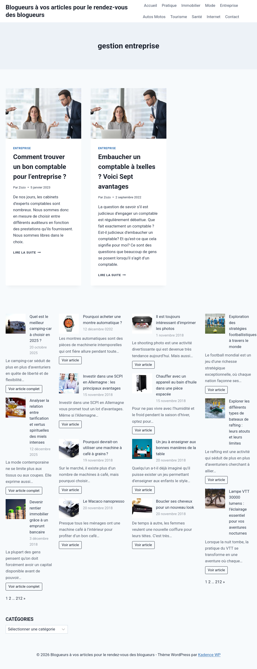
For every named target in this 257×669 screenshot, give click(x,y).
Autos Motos (154, 16)
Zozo (22, 187)
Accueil (150, 5)
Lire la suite (27, 252)
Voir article (70, 360)
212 (19, 598)
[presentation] (43, 113)
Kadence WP (209, 654)
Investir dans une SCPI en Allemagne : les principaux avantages (103, 382)
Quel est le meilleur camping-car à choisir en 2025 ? (41, 328)
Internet (213, 16)
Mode (210, 5)
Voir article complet (24, 389)
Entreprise (229, 5)
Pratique (169, 5)
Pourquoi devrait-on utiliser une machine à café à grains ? (102, 447)
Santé (197, 16)
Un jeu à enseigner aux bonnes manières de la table (176, 447)
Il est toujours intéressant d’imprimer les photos (176, 322)
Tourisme (178, 16)
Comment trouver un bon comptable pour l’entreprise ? (39, 166)
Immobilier (190, 5)
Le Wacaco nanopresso (103, 501)
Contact (232, 16)
